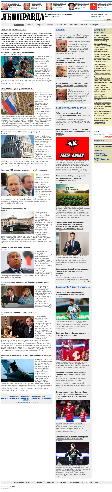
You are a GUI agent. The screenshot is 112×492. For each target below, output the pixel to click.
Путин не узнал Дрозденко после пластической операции (36, 6)
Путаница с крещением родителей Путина (18, 312)
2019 (36, 396)
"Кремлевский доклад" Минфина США (17, 89)
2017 (43, 396)
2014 (10, 398)
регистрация (108, 136)
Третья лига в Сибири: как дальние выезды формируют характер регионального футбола (71, 178)
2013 (14, 398)
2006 (39, 398)
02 (18, 402)
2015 (6, 398)
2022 (25, 396)
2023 (21, 396)
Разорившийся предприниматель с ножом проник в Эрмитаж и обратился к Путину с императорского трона (102, 69)
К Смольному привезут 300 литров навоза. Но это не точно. (102, 113)
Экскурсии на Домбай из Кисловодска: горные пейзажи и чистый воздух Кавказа (72, 271)
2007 (36, 398)
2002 (25, 400)
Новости (60, 30)
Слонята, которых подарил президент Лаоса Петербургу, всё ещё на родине (102, 88)
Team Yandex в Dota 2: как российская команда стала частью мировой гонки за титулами (73, 131)
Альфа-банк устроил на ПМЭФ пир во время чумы (105, 5)
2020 (32, 396)
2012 (17, 398)
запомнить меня (101, 134)
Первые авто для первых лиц (13, 208)
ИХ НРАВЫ (50, 25)
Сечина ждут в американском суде (15, 247)
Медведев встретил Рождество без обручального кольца (25, 282)
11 (35, 402)
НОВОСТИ (29, 25)
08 (29, 402)
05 (24, 402)
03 (20, 402)
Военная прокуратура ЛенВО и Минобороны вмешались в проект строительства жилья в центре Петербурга (102, 57)
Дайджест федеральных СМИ (71, 108)
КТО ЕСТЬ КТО (62, 25)
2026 (10, 396)
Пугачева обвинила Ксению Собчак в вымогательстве (59, 5)
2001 (28, 400)
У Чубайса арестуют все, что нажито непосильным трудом (82, 6)
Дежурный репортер (99, 31)
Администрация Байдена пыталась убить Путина (14, 5)
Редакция (99, 140)
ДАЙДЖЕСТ (40, 25)
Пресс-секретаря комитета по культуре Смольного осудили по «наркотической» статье (103, 79)
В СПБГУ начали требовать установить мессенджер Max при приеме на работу (102, 38)
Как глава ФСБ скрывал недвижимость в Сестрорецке (24, 170)
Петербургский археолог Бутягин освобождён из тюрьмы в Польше (103, 96)
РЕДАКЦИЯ (94, 25)
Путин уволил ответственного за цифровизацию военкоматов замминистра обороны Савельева (70, 60)
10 (33, 402)
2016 (3, 398)
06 (26, 402)
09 (31, 402)
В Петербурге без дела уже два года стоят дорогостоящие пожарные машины (102, 121)
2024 (17, 396)
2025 (14, 396)
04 (22, 402)
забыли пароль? (107, 137)
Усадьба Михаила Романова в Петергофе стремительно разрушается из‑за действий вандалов (102, 47)
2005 (43, 398)
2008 (32, 398)
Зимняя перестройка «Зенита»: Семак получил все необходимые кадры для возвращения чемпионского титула (72, 394)
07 (28, 402)
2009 (28, 398)
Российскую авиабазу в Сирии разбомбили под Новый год (26, 355)
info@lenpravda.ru (97, 16)
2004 (47, 398)
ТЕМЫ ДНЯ (19, 25)
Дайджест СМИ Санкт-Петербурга (73, 287)
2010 (25, 398)
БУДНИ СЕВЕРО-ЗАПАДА (79, 25)
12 (37, 402)
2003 (50, 398)
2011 (21, 398)
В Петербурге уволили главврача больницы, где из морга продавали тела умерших (103, 105)
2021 (28, 396)
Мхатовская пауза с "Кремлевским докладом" (20, 132)
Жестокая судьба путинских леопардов (17, 52)
